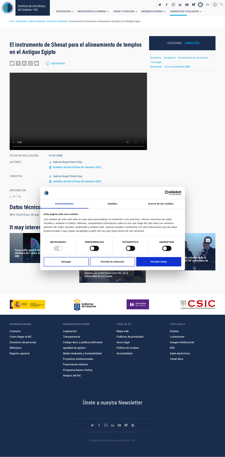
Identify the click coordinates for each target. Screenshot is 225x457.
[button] (12, 63)
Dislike (16, 196)
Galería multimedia (36, 21)
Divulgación (21, 21)
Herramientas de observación (193, 57)
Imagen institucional (182, 342)
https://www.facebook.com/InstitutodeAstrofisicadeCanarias (166, 4)
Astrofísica (155, 57)
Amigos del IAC (72, 375)
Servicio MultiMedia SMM (177, 66)
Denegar (66, 261)
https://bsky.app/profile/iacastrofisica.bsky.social (193, 4)
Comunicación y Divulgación (184, 11)
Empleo (174, 331)
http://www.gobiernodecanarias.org (85, 304)
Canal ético (176, 358)
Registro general (19, 353)
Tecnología (155, 62)
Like (11, 196)
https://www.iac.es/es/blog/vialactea (200, 4)
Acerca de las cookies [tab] (161, 203)
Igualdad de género (74, 347)
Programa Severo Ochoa (77, 370)
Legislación (70, 331)
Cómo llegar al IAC (21, 336)
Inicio (12, 21)
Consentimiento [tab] (64, 203)
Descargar (58, 63)
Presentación (63, 11)
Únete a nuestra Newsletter (112, 402)
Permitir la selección (112, 261)
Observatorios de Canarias (92, 11)
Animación (192, 43)
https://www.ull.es (138, 304)
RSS (172, 347)
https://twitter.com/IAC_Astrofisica (159, 4)
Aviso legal (123, 342)
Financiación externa (75, 364)
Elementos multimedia (57, 21)
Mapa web (123, 331)
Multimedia (156, 66)
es (207, 4)
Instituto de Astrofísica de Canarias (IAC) (77, 167)
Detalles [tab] (112, 203)
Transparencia (71, 336)
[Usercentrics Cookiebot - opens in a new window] (167, 193)
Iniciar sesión (214, 4)
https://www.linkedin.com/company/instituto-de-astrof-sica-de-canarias (180, 4)
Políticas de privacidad (130, 336)
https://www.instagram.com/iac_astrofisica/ (173, 4)
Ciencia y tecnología (123, 11)
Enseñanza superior (152, 11)
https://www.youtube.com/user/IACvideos (187, 4)
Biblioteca (15, 347)
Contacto (15, 331)
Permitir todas (159, 261)
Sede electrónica (180, 353)
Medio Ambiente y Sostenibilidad (82, 353)
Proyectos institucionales (78, 358)
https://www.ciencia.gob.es (27, 304)
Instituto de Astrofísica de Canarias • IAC (31, 7)
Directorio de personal (23, 342)
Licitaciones (177, 336)
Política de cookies (128, 347)
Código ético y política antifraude (82, 342)
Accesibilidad (124, 353)
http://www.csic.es (197, 304)
